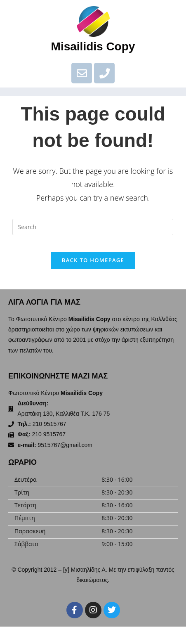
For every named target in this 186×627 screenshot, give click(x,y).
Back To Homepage (93, 260)
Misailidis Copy (93, 46)
